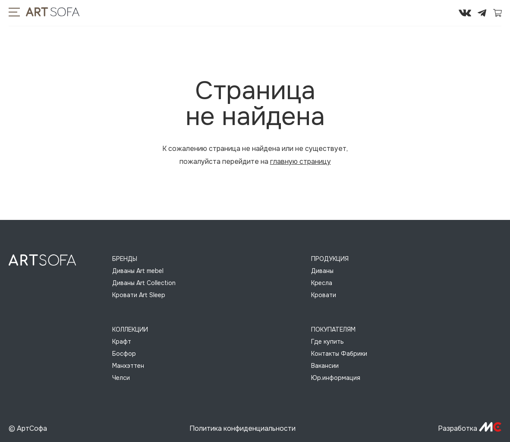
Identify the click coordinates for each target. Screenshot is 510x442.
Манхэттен (128, 366)
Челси (121, 378)
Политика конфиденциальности (242, 428)
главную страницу (300, 161)
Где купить (327, 341)
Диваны (322, 271)
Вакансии (325, 366)
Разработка (469, 428)
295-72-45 (438, 13)
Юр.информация (335, 378)
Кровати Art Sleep (138, 295)
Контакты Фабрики (339, 353)
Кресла (321, 283)
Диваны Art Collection (144, 283)
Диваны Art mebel (138, 271)
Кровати (323, 295)
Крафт (121, 341)
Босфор (124, 353)
